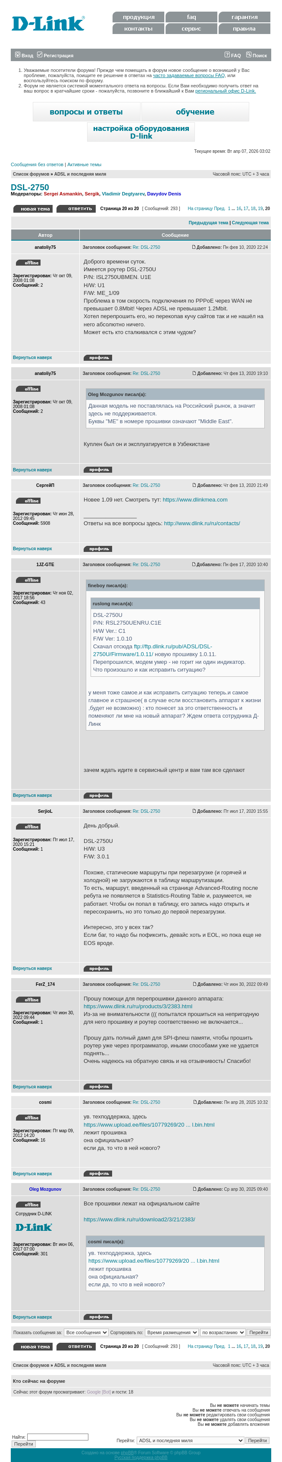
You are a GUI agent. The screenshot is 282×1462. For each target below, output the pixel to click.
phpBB (127, 1452)
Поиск (256, 55)
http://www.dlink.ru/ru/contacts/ (202, 523)
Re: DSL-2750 (146, 247)
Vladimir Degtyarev (123, 193)
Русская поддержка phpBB (140, 1457)
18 (253, 208)
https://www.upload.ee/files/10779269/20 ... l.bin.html (149, 1124)
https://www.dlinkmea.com (195, 499)
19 (260, 208)
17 (246, 208)
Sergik (92, 193)
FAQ (233, 55)
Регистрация (55, 55)
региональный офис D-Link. (225, 90)
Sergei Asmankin (63, 193)
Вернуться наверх (32, 357)
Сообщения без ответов (37, 164)
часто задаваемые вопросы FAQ (189, 75)
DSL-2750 (30, 187)
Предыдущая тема (209, 222)
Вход (24, 55)
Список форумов (31, 174)
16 (238, 208)
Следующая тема (250, 222)
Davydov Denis (164, 193)
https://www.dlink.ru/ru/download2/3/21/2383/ (139, 1219)
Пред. (220, 208)
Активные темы (84, 164)
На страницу (200, 208)
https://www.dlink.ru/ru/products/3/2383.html (138, 1006)
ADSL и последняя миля (80, 174)
